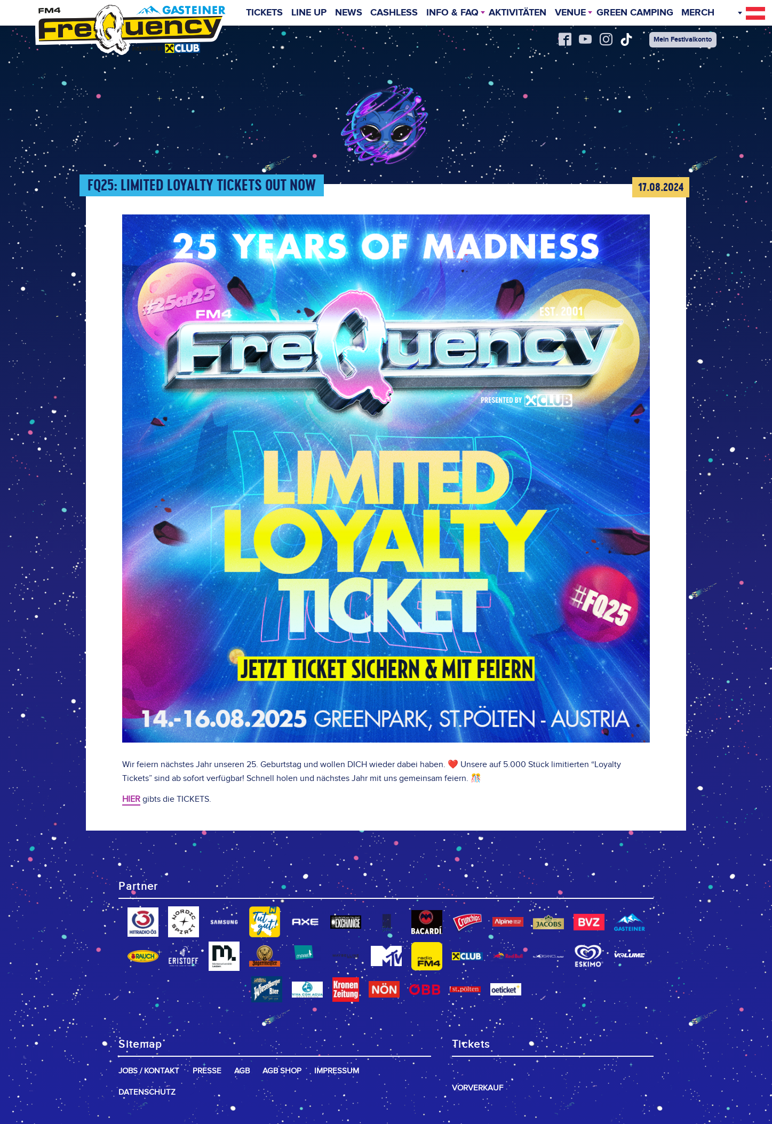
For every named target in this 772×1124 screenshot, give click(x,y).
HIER (131, 799)
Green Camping (634, 14)
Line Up (308, 14)
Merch (698, 14)
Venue (570, 14)
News (348, 14)
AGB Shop (281, 1070)
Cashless (393, 14)
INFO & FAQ (452, 14)
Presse (207, 1070)
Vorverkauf (477, 1088)
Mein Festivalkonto (683, 39)
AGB (242, 1070)
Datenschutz (147, 1092)
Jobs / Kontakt (148, 1070)
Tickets (264, 14)
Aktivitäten (517, 14)
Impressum (336, 1070)
